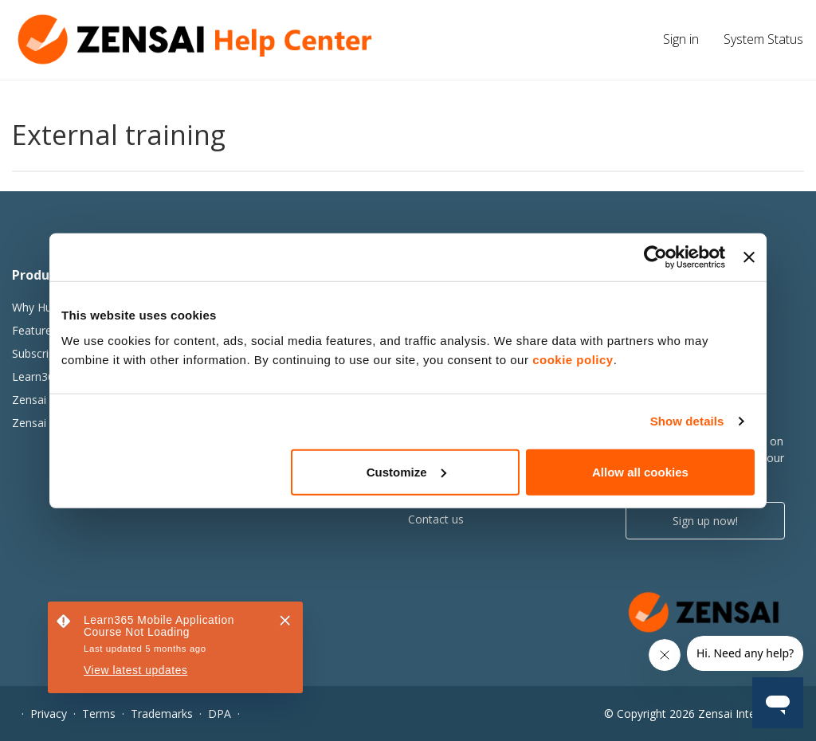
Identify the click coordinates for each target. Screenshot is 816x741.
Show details (687, 421)
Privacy (48, 713)
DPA (219, 713)
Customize (406, 471)
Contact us (436, 519)
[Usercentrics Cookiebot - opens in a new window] (655, 257)
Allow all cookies (640, 471)
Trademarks (162, 713)
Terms (99, 713)
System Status (763, 39)
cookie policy (573, 359)
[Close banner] (749, 257)
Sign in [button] (681, 39)
